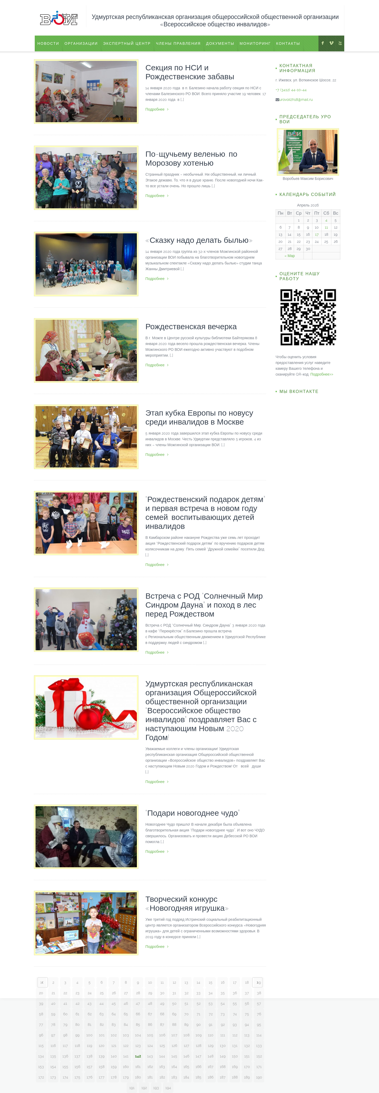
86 (150, 1024)
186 (210, 1077)
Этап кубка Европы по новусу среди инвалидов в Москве (199, 417)
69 (174, 1014)
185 (198, 1077)
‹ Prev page (42, 982)
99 (77, 1035)
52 (199, 1003)
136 (65, 1056)
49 (162, 1003)
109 (199, 1035)
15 (210, 982)
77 (41, 1024)
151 (247, 1056)
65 (126, 1014)
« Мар (290, 256)
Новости (48, 43)
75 (247, 1014)
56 (247, 1003)
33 (198, 993)
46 (126, 1003)
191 (131, 1088)
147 (198, 1056)
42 (77, 1003)
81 (89, 1024)
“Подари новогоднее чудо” (192, 813)
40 (53, 1003)
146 (186, 1056)
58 (41, 1014)
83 (114, 1024)
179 (126, 1077)
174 (65, 1077)
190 (259, 1077)
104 (138, 1035)
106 (162, 1035)
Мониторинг (255, 43)
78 (53, 1024)
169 (235, 1067)
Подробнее (156, 109)
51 (186, 1003)
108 (186, 1035)
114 (259, 1035)
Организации (81, 43)
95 (259, 1024)
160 (126, 1067)
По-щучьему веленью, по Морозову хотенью (191, 158)
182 (162, 1077)
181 (150, 1077)
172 (41, 1077)
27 (126, 993)
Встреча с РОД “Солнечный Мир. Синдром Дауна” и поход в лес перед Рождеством (204, 604)
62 (90, 1014)
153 (41, 1067)
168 (223, 1067)
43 (89, 1003)
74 (235, 1014)
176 (89, 1077)
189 (247, 1077)
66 (138, 1014)
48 (150, 1003)
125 (162, 1045)
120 (101, 1045)
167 (210, 1067)
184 (186, 1077)
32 (186, 993)
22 (65, 993)
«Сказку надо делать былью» (199, 240)
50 (174, 1003)
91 (210, 1024)
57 (259, 1003)
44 (101, 1003)
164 (174, 1067)
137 (77, 1056)
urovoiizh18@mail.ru (296, 99)
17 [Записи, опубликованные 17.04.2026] (317, 234)
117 (65, 1045)
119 (89, 1045)
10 (150, 982)
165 (186, 1067)
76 (259, 1014)
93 (235, 1024)
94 (247, 1024)
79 (65, 1024)
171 (259, 1067)
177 (101, 1077)
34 (210, 993)
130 (223, 1045)
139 (101, 1056)
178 (114, 1077)
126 (174, 1045)
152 (259, 1056)
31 (174, 993)
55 (235, 1003)
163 (162, 1067)
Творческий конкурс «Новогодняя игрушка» (187, 903)
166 (198, 1067)
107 (174, 1035)
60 (65, 1014)
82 (102, 1024)
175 (77, 1077)
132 (247, 1045)
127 (186, 1045)
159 (114, 1067)
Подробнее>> (321, 374)
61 (77, 1014)
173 (53, 1077)
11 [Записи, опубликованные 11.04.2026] (326, 227)
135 (53, 1056)
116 (53, 1045)
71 (198, 1014)
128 (198, 1045)
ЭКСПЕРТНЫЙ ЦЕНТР (127, 43)
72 (211, 1014)
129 (210, 1045)
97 (53, 1035)
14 (198, 982)
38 (259, 993)
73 (223, 1014)
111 (222, 1035)
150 (235, 1056)
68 (162, 1014)
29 (150, 993)
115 (41, 1045)
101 (101, 1035)
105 (150, 1035)
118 (77, 1045)
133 (259, 1045)
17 (235, 982)
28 (138, 993)
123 (138, 1045)
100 (89, 1035)
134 (41, 1056)
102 (114, 1035)
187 (223, 1077)
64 (114, 1014)
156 (77, 1067)
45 (114, 1003)
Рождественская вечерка (191, 326)
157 (89, 1067)
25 (102, 993)
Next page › (257, 982)
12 (174, 982)
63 (101, 1014)
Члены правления (178, 43)
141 (125, 1056)
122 (125, 1045)
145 (174, 1056)
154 (53, 1067)
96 (41, 1035)
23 (77, 993)
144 (162, 1056)
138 (89, 1056)
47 (138, 1003)
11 (162, 982)
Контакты (288, 43)
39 (41, 1003)
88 (174, 1024)
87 (162, 1024)
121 (113, 1045)
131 (234, 1045)
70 (186, 1014)
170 (247, 1067)
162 (150, 1067)
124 (150, 1045)
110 (210, 1035)
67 (150, 1014)
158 (101, 1067)
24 (90, 993)
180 (138, 1077)
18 (247, 982)
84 (126, 1024)
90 (198, 1024)
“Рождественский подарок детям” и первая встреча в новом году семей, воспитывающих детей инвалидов (205, 513)
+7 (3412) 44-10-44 (291, 90)
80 (77, 1024)
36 (235, 993)
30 (162, 993)
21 (53, 993)
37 (247, 993)
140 (114, 1056)
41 (65, 1003)
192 (144, 1088)
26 (114, 993)
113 (247, 1035)
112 (234, 1035)
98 (65, 1035)
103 (126, 1035)
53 (210, 1003)
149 (223, 1056)
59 (53, 1014)
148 (210, 1056)
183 (174, 1077)
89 (186, 1024)
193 (156, 1088)
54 (223, 1003)
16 (223, 982)
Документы (220, 43)
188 (235, 1077)
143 (150, 1056)
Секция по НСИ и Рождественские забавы (189, 72)
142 (138, 1056)
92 (223, 1024)
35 (223, 993)
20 (41, 993)
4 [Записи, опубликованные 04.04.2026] (326, 220)
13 (186, 982)
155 (65, 1067)
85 (138, 1024)
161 (138, 1067)
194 (168, 1088)
